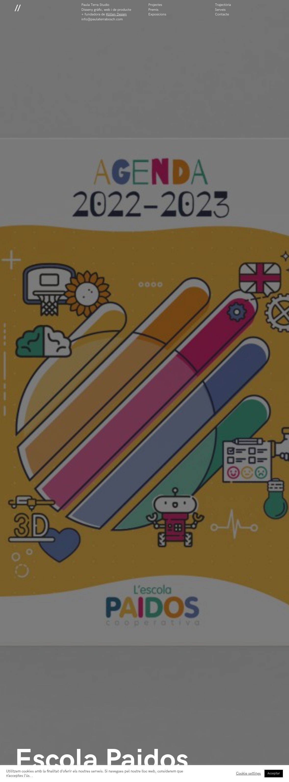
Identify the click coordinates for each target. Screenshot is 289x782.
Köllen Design (116, 14)
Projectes (155, 5)
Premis (153, 10)
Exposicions (157, 14)
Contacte (222, 14)
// (18, 7)
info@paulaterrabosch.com (102, 19)
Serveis (220, 10)
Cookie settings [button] (248, 773)
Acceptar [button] (273, 773)
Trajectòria (223, 5)
